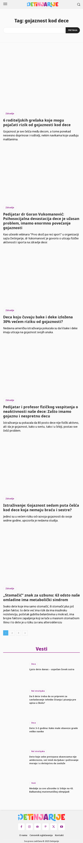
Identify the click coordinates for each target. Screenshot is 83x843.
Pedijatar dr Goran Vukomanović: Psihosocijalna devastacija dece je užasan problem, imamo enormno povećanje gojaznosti (41, 220)
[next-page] (25, 632)
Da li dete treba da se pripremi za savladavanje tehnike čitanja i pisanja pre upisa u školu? (52, 699)
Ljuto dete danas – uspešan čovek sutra (51, 669)
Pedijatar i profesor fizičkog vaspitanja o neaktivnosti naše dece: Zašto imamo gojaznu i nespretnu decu (40, 411)
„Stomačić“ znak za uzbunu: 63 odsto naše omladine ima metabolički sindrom (41, 597)
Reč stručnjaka (38, 691)
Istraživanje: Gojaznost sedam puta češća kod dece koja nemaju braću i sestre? (41, 507)
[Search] (73, 30)
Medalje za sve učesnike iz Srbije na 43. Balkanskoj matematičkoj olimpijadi (51, 790)
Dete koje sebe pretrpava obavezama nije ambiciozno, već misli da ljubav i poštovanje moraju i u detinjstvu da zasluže (53, 760)
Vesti (33, 783)
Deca (33, 664)
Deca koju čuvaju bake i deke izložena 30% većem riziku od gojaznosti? (38, 319)
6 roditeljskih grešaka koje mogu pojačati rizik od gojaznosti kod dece (37, 122)
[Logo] (42, 4)
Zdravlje (9, 113)
